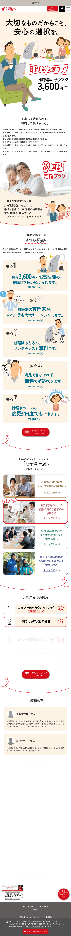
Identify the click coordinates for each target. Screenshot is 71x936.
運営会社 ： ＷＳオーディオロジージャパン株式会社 (35, 917)
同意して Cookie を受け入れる (37, 931)
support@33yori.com (35, 910)
